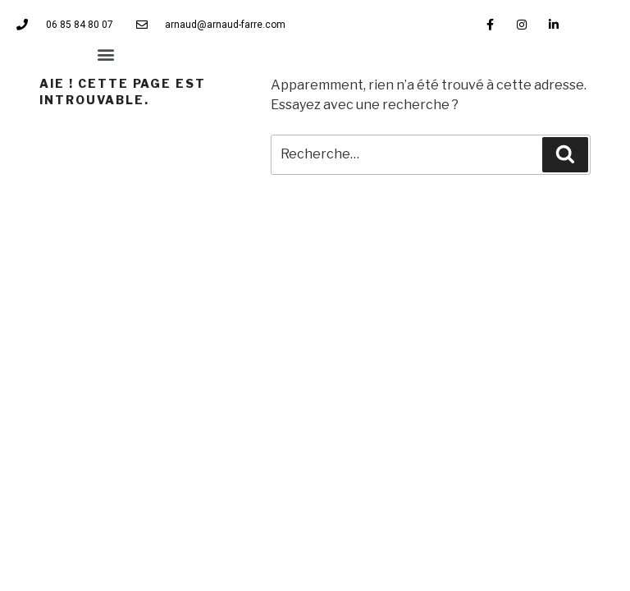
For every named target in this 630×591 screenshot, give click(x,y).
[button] (106, 53)
